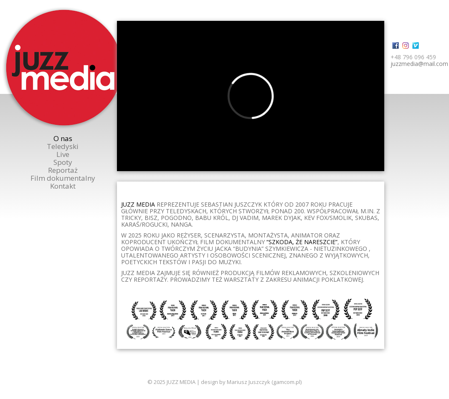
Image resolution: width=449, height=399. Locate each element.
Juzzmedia (63, 67)
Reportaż (63, 170)
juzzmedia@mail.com (419, 64)
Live (62, 154)
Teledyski (63, 146)
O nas (62, 138)
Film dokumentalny (62, 178)
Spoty (62, 162)
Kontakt (63, 186)
